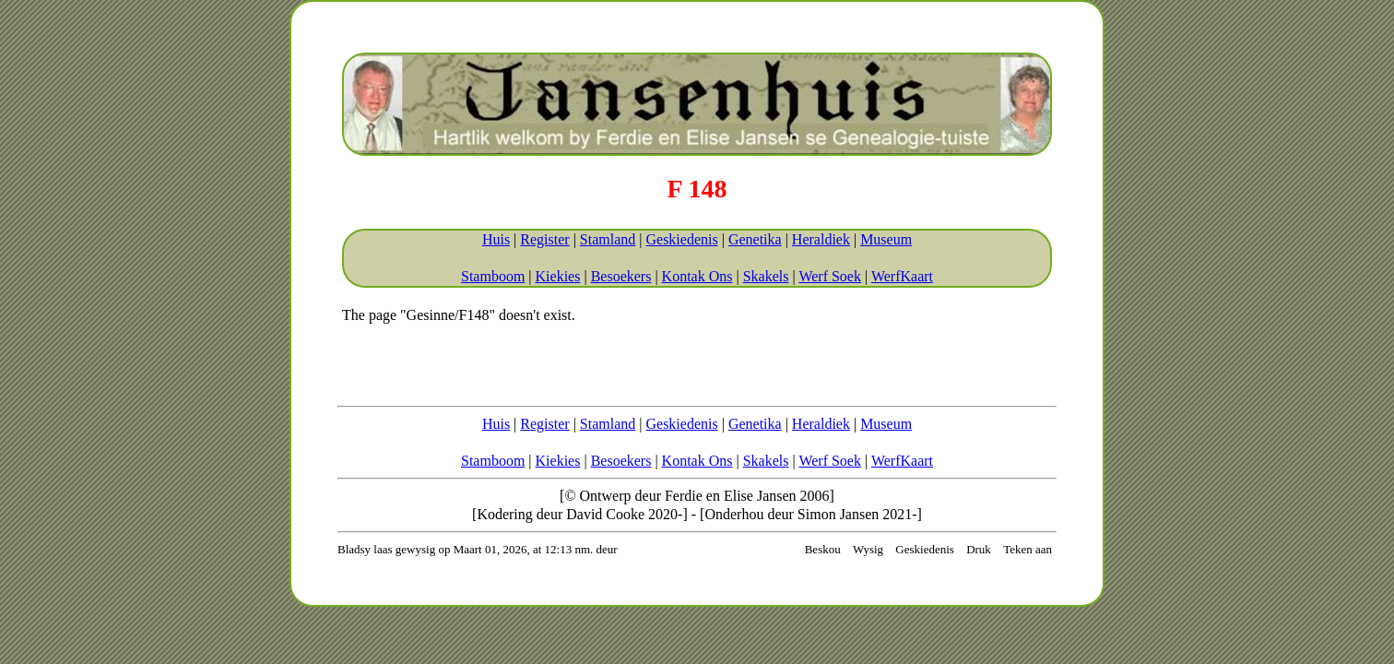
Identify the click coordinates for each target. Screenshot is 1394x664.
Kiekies (558, 276)
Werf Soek (829, 276)
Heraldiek (821, 239)
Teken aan (1027, 549)
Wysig (868, 549)
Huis (496, 239)
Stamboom (493, 276)
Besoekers (621, 276)
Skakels (766, 276)
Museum (886, 239)
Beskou (823, 549)
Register (544, 239)
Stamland (607, 239)
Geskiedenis (681, 239)
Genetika (755, 239)
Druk (978, 549)
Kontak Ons (697, 276)
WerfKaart (902, 276)
